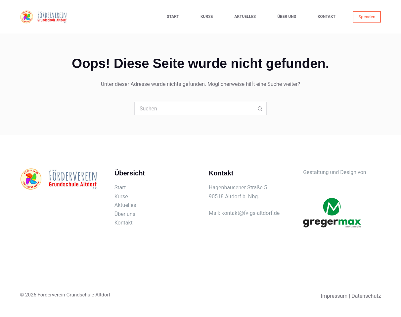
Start (173, 16)
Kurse (206, 16)
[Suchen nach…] (193, 108)
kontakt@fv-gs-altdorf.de (250, 213)
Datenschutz (366, 296)
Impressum (334, 296)
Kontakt (326, 16)
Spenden (366, 16)
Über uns (286, 16)
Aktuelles (245, 16)
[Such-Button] (260, 108)
